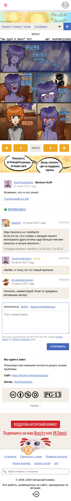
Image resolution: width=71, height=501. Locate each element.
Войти (24, 306)
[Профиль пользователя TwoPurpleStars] (8, 184)
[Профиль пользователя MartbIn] (6, 223)
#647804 (64, 222)
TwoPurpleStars (21, 258)
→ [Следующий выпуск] (42, 34)
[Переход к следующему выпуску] (35, 89)
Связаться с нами (31, 456)
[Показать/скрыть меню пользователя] (65, 5)
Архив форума (21, 463)
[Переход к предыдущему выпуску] (9, 89)
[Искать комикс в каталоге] (4, 471)
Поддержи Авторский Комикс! (35, 424)
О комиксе (40, 26)
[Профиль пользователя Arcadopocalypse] (6, 282)
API (56, 463)
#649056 (64, 279)
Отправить (58, 346)
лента (27, 26)
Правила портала (56, 456)
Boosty (39, 433)
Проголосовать (17, 210)
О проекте (10, 456)
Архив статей (42, 463)
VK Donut (60, 433)
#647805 (64, 258)
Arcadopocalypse (22, 280)
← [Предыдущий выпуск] (28, 34)
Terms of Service (21, 339)
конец (17, 26)
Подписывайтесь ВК (16, 198)
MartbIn (16, 223)
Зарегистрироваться (42, 306)
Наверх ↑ (35, 405)
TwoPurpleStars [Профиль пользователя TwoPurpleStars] (23, 182)
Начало (6, 26)
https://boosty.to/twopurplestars (30, 375)
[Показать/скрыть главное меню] (6, 5)
